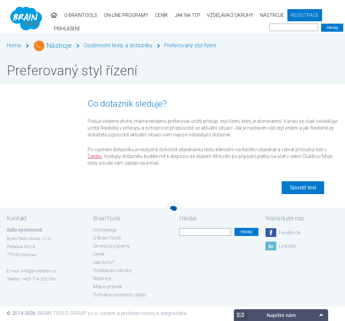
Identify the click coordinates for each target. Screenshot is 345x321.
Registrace (295, 15)
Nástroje (263, 15)
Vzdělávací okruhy (220, 15)
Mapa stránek (107, 286)
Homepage (105, 230)
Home (14, 45)
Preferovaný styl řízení (190, 45)
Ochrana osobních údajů (119, 294)
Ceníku (95, 156)
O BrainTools (71, 15)
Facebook (290, 232)
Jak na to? (178, 15)
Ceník (152, 15)
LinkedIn (287, 246)
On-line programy (116, 15)
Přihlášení (329, 15)
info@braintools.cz (39, 270)
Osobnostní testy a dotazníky (118, 45)
